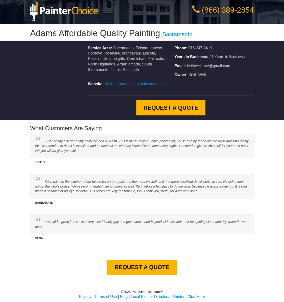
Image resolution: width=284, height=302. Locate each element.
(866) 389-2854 (228, 10)
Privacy (85, 297)
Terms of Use (106, 297)
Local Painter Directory (150, 297)
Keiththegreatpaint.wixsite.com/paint (135, 84)
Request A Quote (171, 107)
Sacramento (177, 34)
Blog (124, 297)
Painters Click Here (188, 297)
